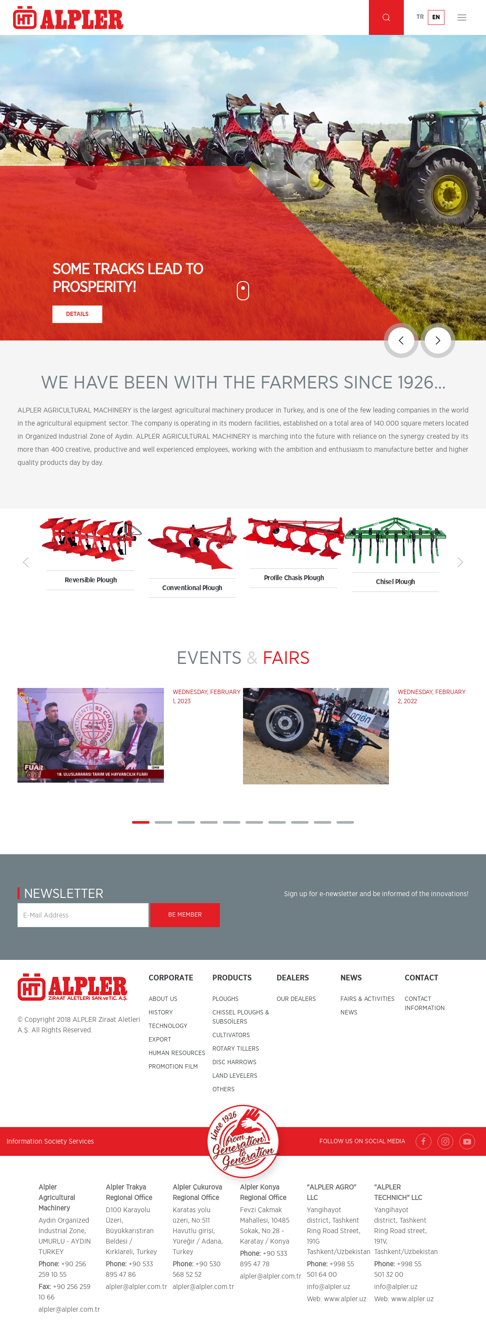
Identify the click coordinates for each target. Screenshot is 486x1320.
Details (77, 314)
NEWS (349, 1013)
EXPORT (160, 1040)
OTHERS (223, 1089)
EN (436, 17)
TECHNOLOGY (168, 1026)
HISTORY (161, 1013)
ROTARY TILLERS (235, 1049)
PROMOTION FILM (173, 1067)
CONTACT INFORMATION (425, 1003)
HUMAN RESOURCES (177, 1053)
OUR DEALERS (296, 999)
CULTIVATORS (231, 1035)
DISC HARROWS (234, 1062)
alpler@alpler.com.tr (69, 1309)
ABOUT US (163, 999)
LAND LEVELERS (234, 1076)
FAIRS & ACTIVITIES (367, 999)
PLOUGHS (225, 999)
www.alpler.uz (345, 1299)
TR (420, 17)
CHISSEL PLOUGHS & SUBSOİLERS (240, 1017)
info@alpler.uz (329, 1286)
